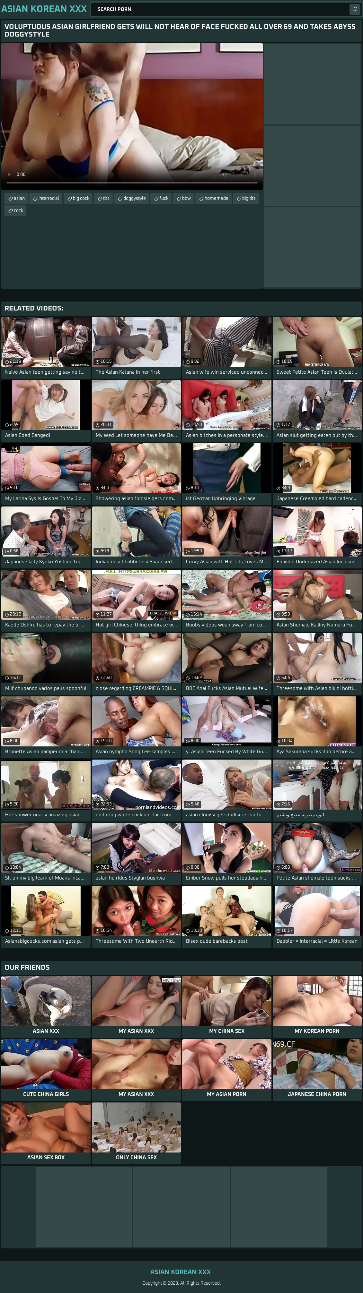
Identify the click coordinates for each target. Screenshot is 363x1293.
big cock (81, 198)
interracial (49, 198)
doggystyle (134, 198)
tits (106, 198)
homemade (216, 198)
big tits (249, 198)
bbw (186, 198)
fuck (164, 198)
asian (19, 198)
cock (18, 210)
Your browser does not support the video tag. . (132, 116)
